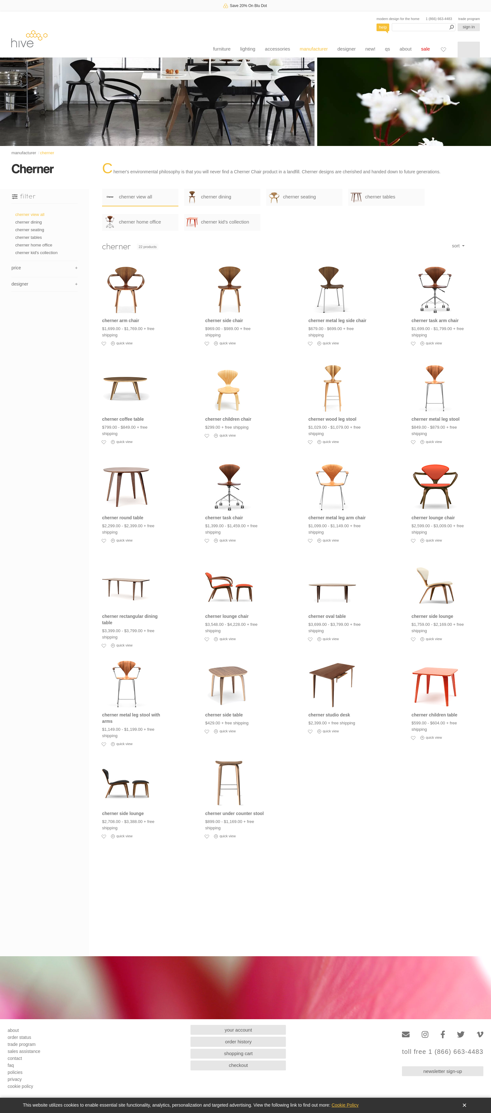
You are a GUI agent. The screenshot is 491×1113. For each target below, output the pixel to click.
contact (15, 1058)
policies (15, 1072)
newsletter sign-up (442, 1071)
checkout (238, 1065)
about (406, 49)
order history (238, 1041)
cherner (47, 152)
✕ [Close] (464, 1105)
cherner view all (30, 214)
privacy (15, 1079)
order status (19, 1037)
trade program (469, 19)
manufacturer (314, 49)
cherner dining (28, 222)
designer (346, 49)
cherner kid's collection (36, 252)
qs (387, 49)
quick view (122, 343)
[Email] (406, 1034)
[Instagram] (425, 1034)
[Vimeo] (480, 1034)
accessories (277, 49)
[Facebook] (442, 1034)
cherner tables (28, 237)
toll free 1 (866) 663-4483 (442, 1051)
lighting (247, 49)
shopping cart (238, 1053)
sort (456, 245)
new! (370, 49)
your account (238, 1030)
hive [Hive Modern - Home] (29, 38)
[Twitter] (461, 1034)
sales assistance (24, 1051)
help (383, 27)
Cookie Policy (345, 1105)
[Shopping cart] (469, 50)
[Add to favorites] (103, 343)
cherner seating (29, 229)
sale (425, 49)
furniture (222, 49)
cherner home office (33, 245)
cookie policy (20, 1086)
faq (11, 1065)
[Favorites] (443, 49)
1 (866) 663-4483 (439, 19)
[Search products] (423, 27)
